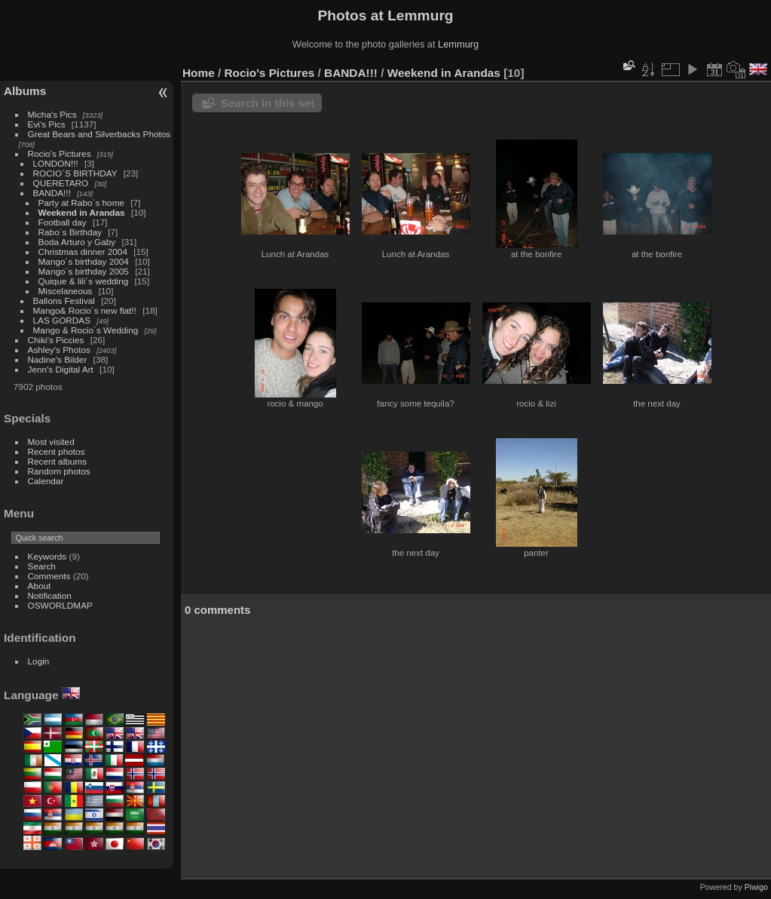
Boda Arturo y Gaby (77, 242)
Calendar (46, 481)
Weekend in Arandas (81, 212)
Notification (50, 595)
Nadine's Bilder (57, 359)
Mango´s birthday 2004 (83, 261)
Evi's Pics (47, 124)
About (39, 586)
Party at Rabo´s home (81, 202)
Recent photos (56, 451)
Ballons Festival (64, 300)
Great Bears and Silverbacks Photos (99, 134)
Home (198, 72)
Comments (49, 576)
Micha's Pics (52, 114)
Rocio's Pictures (59, 153)
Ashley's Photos (59, 349)
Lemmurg (458, 44)
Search (42, 566)
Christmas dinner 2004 (82, 251)
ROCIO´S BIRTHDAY (76, 173)
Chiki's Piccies (56, 340)
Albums (25, 90)
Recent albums (57, 461)
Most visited (51, 441)
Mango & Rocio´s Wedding (86, 330)
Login (39, 661)
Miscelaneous (65, 291)
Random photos (59, 471)
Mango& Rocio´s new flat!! (84, 310)
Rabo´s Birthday (70, 232)
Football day (62, 222)
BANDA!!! (52, 193)
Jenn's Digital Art (60, 369)
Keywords (47, 556)
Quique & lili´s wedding (83, 281)
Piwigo (756, 886)
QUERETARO (62, 183)
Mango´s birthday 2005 (83, 271)
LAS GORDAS (62, 320)
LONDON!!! (55, 163)
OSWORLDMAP (60, 605)
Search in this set (267, 103)
